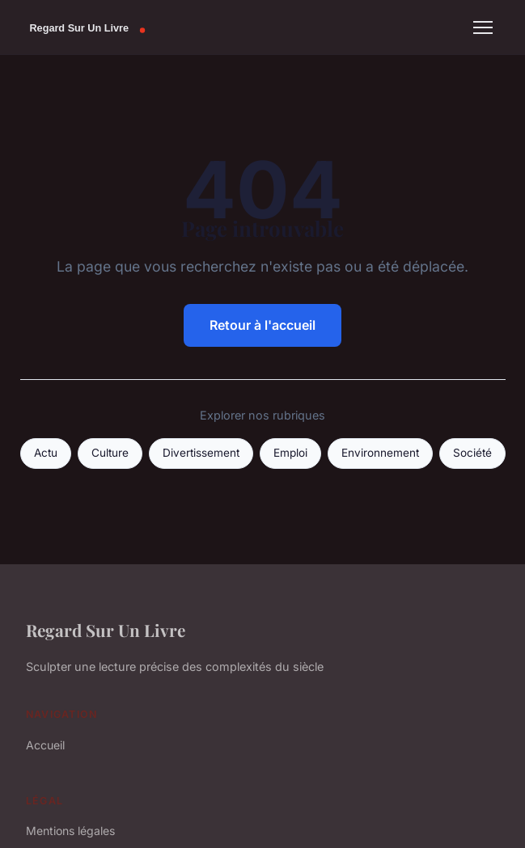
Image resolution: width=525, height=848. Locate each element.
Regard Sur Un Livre (105, 629)
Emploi (290, 452)
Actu (45, 452)
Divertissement (201, 452)
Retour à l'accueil (262, 325)
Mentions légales (70, 830)
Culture (110, 452)
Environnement (380, 452)
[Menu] (483, 27)
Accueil (45, 745)
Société (472, 452)
